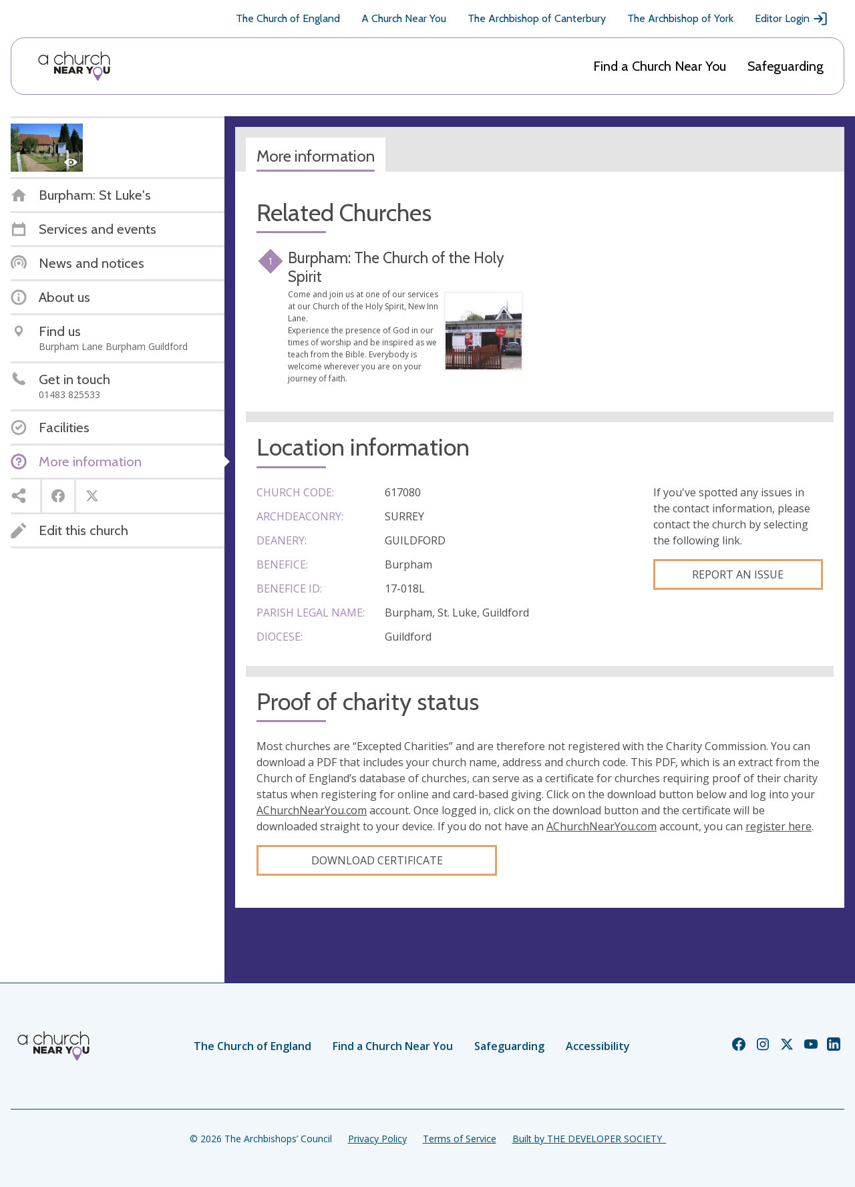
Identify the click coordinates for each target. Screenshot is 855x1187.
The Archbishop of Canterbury (537, 18)
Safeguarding (785, 66)
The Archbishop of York (680, 18)
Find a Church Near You (659, 66)
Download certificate (377, 860)
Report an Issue (738, 574)
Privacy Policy (377, 1138)
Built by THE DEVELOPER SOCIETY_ (589, 1138)
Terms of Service (459, 1138)
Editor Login (791, 19)
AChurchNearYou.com (311, 810)
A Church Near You (403, 18)
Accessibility (598, 1046)
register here (778, 826)
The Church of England (288, 18)
